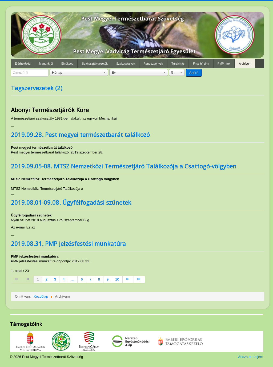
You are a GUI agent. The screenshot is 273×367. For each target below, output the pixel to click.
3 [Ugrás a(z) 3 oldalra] (55, 279)
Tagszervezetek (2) (36, 88)
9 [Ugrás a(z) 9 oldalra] (108, 279)
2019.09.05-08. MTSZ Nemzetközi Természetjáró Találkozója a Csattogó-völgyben (123, 166)
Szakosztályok (125, 63)
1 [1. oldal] (38, 279)
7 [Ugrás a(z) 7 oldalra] (90, 279)
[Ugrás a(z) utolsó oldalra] (139, 279)
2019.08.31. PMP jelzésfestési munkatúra (68, 243)
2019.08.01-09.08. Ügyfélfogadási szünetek (71, 202)
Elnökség (67, 63)
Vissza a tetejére (250, 357)
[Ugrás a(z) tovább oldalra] (128, 279)
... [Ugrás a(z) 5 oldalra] (72, 279)
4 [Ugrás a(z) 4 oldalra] (64, 279)
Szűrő (193, 73)
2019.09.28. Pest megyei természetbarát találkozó (80, 135)
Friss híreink (201, 63)
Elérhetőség (23, 63)
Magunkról (46, 63)
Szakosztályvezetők (95, 63)
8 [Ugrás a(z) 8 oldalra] (99, 279)
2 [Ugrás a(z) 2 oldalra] (46, 279)
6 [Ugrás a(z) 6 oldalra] (82, 279)
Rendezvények (153, 63)
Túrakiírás (177, 63)
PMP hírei (224, 63)
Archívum (245, 63)
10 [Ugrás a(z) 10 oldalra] (117, 279)
